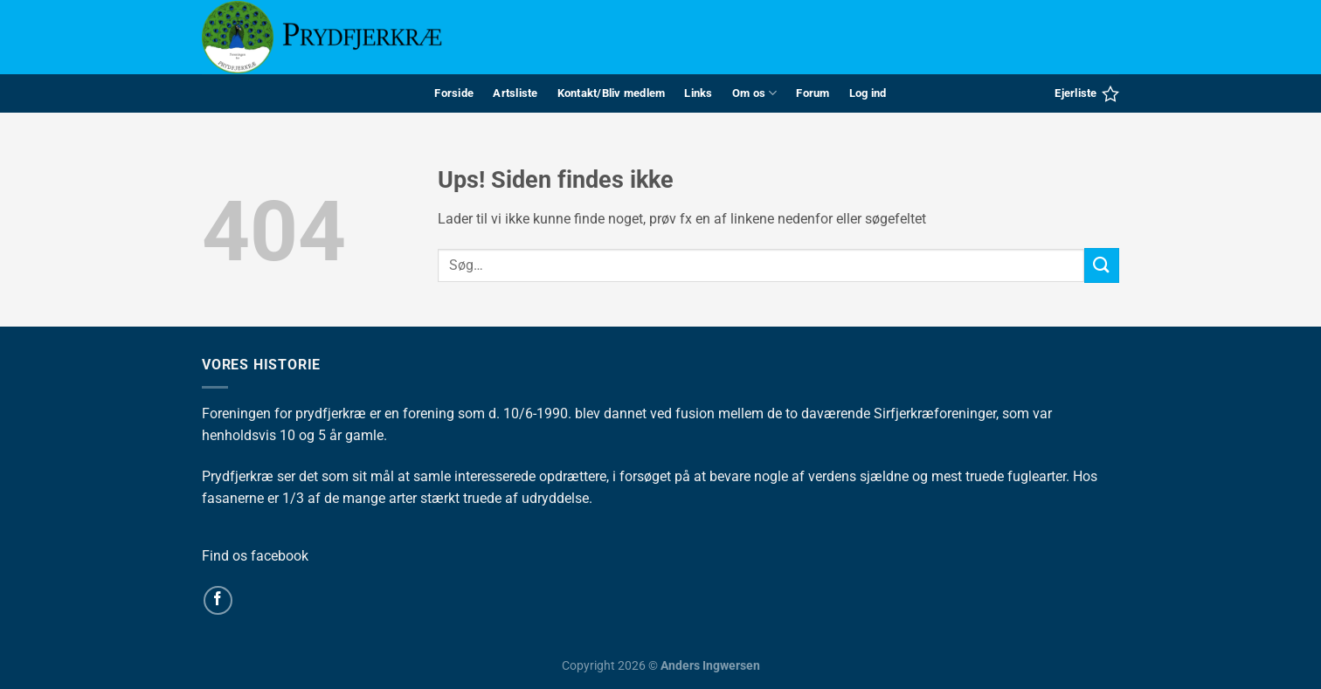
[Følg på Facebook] (218, 600)
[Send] (1101, 265)
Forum (812, 93)
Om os (755, 93)
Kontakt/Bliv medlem (611, 93)
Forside (454, 93)
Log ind (868, 93)
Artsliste (515, 93)
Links (698, 93)
